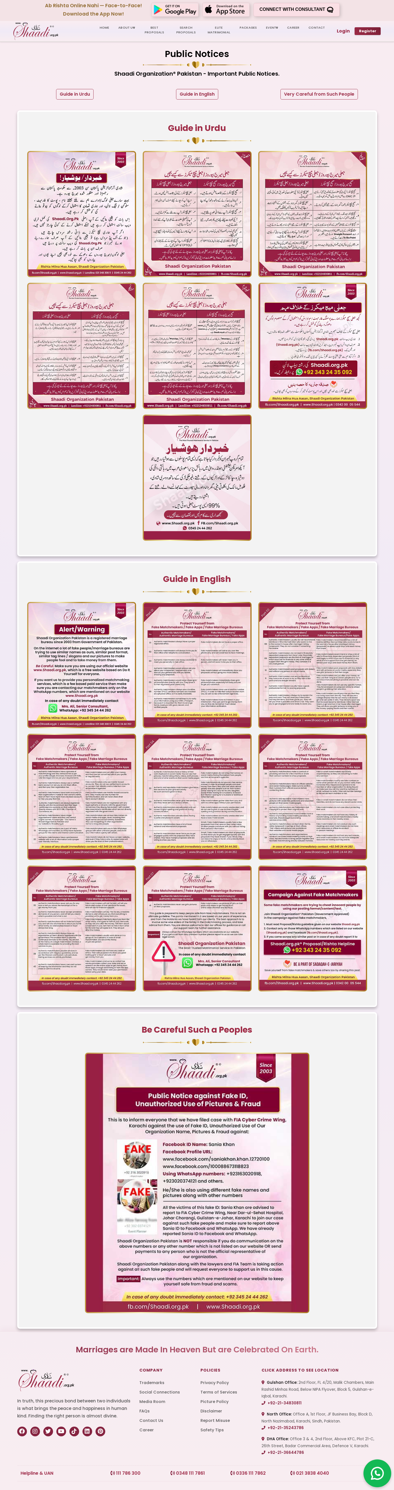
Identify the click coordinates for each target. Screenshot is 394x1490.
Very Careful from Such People (319, 94)
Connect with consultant (296, 9)
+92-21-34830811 (282, 1403)
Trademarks (151, 1382)
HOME (104, 27)
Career (146, 1430)
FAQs (144, 1411)
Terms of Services (218, 1392)
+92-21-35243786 (283, 1428)
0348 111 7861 (187, 1473)
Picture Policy (214, 1401)
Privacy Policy (214, 1382)
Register (367, 31)
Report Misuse (215, 1420)
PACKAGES (248, 27)
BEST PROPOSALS (154, 29)
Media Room (152, 1401)
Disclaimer (211, 1411)
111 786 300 (125, 1473)
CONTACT (316, 27)
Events (272, 27)
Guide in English (197, 94)
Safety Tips (212, 1430)
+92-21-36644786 (283, 1452)
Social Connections (159, 1392)
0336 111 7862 (248, 1473)
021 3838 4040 (309, 1473)
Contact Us (151, 1420)
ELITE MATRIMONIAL (219, 29)
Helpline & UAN (37, 1473)
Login (343, 31)
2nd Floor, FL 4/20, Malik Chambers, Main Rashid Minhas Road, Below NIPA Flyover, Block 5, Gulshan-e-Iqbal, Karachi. (318, 1389)
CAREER (293, 27)
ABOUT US (126, 27)
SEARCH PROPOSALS (186, 29)
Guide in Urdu (75, 94)
